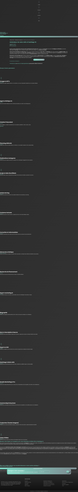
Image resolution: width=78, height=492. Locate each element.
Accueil (39, 4)
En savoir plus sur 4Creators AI (14, 61)
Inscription (39, 15)
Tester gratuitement (3, 36)
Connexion (2, 35)
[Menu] (39, 18)
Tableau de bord (2, 32)
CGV (36, 491)
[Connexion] (39, 7)
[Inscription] (39, 12)
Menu (39, 20)
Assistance (46, 491)
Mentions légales (40, 491)
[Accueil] (39, 2)
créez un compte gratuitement (23, 63)
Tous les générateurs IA (4, 33)
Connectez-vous (13, 63)
